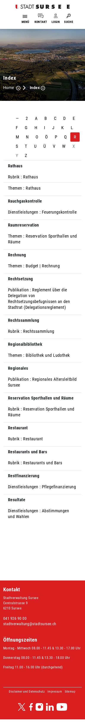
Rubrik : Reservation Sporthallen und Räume (41, 411)
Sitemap (70, 691)
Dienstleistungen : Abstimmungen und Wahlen (38, 513)
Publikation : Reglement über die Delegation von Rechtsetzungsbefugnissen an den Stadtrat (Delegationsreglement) (39, 298)
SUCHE (68, 22)
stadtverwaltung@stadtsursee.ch (29, 624)
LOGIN (56, 22)
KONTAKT (41, 22)
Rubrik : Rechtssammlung (31, 331)
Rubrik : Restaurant (25, 438)
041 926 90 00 (15, 618)
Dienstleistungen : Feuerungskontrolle (42, 212)
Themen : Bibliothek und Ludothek (39, 355)
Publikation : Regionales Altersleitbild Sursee (42, 382)
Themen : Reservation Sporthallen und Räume (42, 238)
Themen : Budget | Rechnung (34, 265)
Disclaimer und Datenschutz (27, 691)
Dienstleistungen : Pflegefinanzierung (42, 486)
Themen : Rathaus (24, 188)
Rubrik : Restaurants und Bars (35, 462)
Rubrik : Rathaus (23, 176)
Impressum (54, 691)
